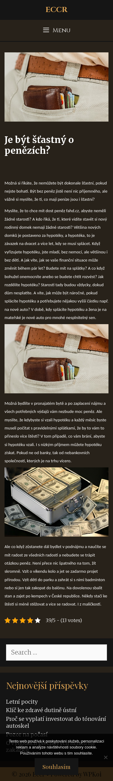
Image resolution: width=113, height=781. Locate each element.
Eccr (56, 10)
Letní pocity (22, 701)
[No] (105, 757)
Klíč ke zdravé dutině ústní (41, 710)
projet (92, 571)
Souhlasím (56, 766)
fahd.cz (72, 210)
